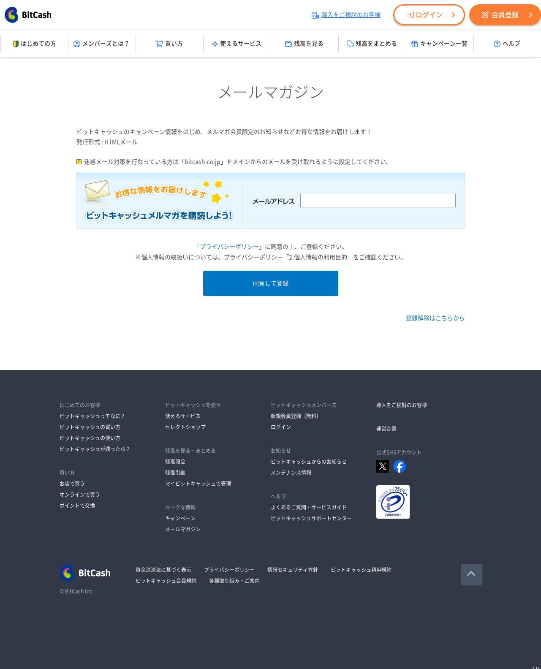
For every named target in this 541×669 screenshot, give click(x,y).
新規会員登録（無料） (296, 416)
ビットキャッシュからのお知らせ (309, 461)
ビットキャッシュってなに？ (92, 416)
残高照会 (175, 461)
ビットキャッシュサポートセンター (311, 518)
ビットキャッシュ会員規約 (166, 580)
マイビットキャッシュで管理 (198, 483)
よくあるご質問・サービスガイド (309, 507)
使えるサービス (236, 44)
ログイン (425, 14)
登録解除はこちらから (435, 318)
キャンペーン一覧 (439, 44)
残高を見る (304, 44)
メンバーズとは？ (101, 44)
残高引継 (175, 472)
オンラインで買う (80, 494)
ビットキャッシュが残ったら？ (95, 448)
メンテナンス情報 (291, 472)
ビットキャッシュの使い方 (90, 438)
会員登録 (500, 14)
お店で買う (72, 483)
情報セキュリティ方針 (292, 569)
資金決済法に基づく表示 (163, 569)
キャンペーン (180, 518)
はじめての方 (34, 44)
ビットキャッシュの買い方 (90, 427)
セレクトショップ (185, 427)
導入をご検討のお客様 (346, 15)
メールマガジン (183, 529)
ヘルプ (507, 44)
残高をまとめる (372, 44)
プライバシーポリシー (229, 247)
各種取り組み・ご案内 (234, 580)
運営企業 (386, 428)
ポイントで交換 (77, 505)
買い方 (169, 44)
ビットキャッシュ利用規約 (361, 569)
